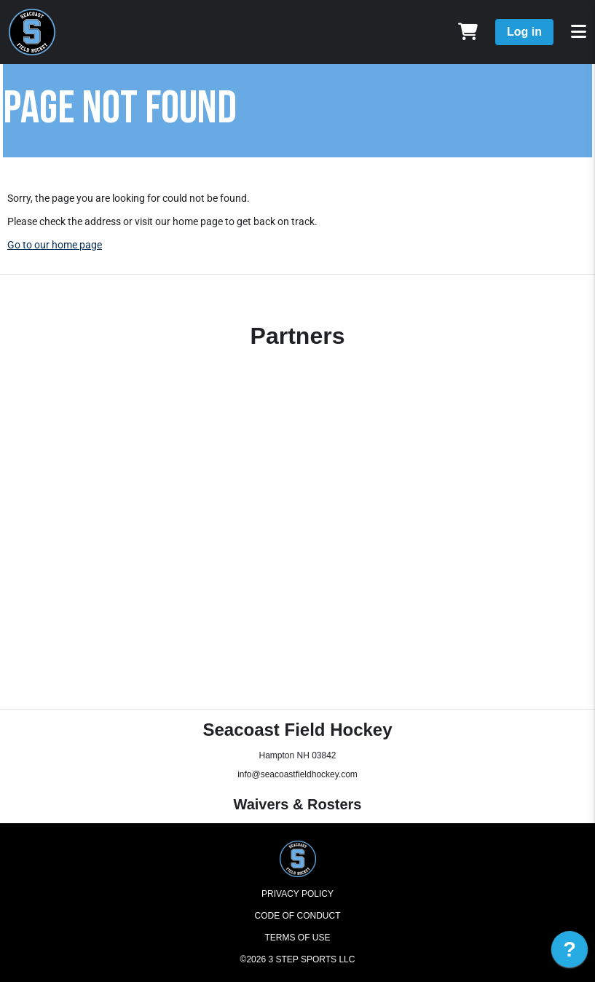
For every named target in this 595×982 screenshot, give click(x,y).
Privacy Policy (297, 894)
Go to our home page (54, 245)
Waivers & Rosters (298, 804)
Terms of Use (297, 937)
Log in (524, 31)
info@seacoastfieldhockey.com (297, 774)
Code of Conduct (298, 916)
